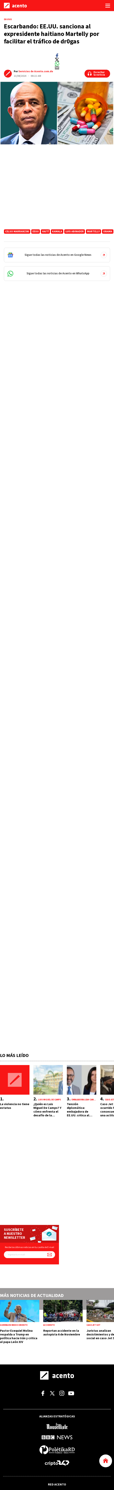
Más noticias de (32, 1295)
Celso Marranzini (17, 231)
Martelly (93, 231)
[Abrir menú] (107, 6)
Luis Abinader (74, 231)
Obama (107, 231)
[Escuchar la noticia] (97, 74)
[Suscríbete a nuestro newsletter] (49, 1254)
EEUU (35, 231)
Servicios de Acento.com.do (35, 71)
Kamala (57, 231)
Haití (45, 231)
